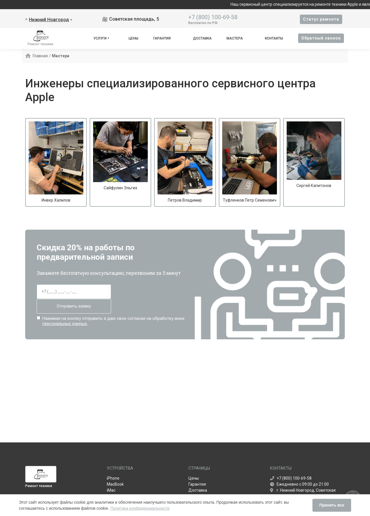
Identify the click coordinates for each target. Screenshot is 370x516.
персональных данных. (65, 323)
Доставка (202, 38)
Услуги (100, 38)
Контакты (274, 38)
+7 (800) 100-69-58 (212, 17)
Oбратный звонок (321, 38)
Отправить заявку (74, 306)
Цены (133, 38)
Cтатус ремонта (321, 19)
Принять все (331, 505)
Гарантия (162, 38)
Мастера (235, 38)
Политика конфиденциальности (140, 508)
